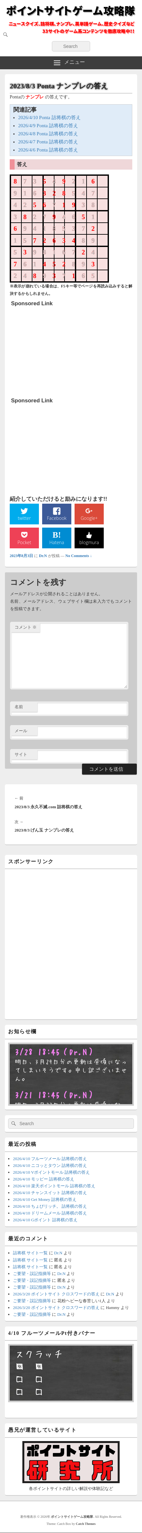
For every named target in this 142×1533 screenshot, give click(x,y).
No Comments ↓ (78, 556)
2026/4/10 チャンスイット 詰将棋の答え (50, 1192)
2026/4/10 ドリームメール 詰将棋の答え (50, 1213)
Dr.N (43, 556)
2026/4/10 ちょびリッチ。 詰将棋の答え (50, 1206)
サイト (21, 754)
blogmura (89, 542)
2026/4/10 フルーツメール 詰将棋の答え (50, 1158)
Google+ (89, 518)
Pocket (24, 542)
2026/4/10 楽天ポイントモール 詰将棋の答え (54, 1185)
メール (21, 730)
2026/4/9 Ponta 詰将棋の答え (48, 125)
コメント (26, 627)
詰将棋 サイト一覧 (30, 1252)
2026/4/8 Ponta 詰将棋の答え (48, 133)
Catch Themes (86, 1524)
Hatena (56, 542)
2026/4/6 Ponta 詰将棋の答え (48, 149)
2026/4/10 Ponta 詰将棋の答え (49, 117)
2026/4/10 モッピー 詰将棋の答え (43, 1179)
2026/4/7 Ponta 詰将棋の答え (48, 141)
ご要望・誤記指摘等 (32, 1273)
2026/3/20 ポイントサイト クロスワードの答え (56, 1294)
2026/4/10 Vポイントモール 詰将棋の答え (51, 1172)
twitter (24, 518)
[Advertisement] (59, 349)
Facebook (56, 518)
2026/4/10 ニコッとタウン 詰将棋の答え (50, 1165)
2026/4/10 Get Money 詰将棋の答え (45, 1199)
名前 (19, 706)
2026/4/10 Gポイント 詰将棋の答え (45, 1219)
